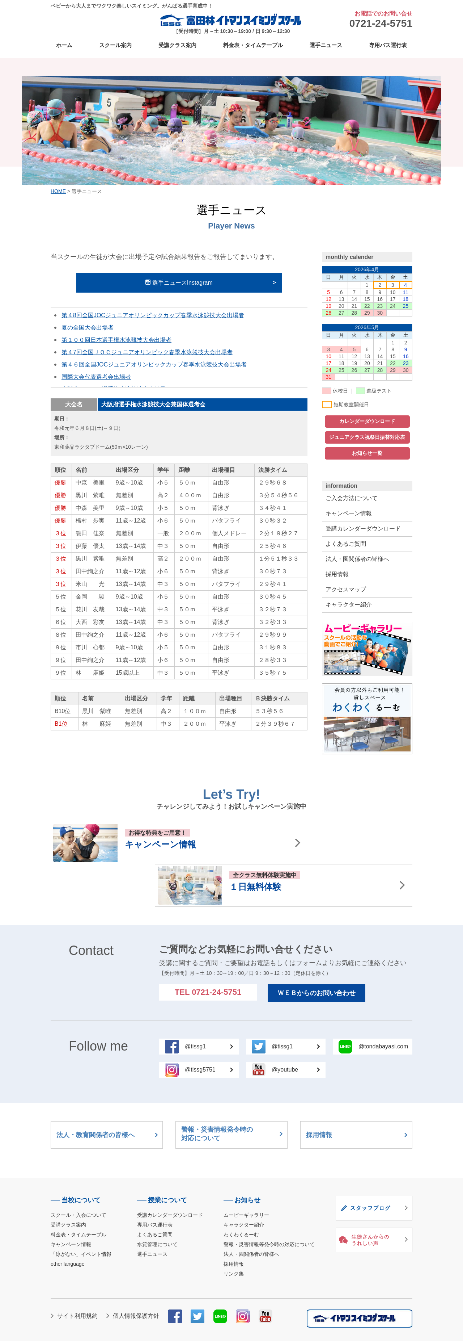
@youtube (296, 1027)
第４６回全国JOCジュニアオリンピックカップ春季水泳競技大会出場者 (154, 364)
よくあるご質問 (346, 544)
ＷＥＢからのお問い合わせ (316, 950)
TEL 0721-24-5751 (208, 949)
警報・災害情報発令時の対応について (232, 1091)
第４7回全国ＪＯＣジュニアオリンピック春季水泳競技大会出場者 (147, 352)
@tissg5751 (209, 1027)
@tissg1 (209, 1004)
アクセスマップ (346, 589)
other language (67, 1221)
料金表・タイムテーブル (253, 45)
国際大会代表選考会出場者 (96, 377)
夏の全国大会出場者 (87, 327)
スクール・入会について (78, 1173)
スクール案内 (115, 45)
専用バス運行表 (388, 45)
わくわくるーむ (241, 1192)
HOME (58, 191)
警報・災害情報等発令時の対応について (269, 1202)
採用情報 (337, 574)
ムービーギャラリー (246, 1173)
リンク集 (234, 1231)
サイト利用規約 (77, 1273)
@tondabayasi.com (383, 1004)
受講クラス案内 (177, 45)
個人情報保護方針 (136, 1273)
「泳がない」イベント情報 (81, 1212)
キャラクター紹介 (349, 605)
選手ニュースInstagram (179, 282)
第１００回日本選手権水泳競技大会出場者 (116, 340)
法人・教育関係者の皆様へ (107, 1092)
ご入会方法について (352, 498)
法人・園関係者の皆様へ (357, 559)
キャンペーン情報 (349, 513)
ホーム (64, 45)
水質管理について (157, 1202)
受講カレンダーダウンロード (363, 528)
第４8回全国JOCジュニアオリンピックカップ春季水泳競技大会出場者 (152, 315)
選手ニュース (326, 45)
